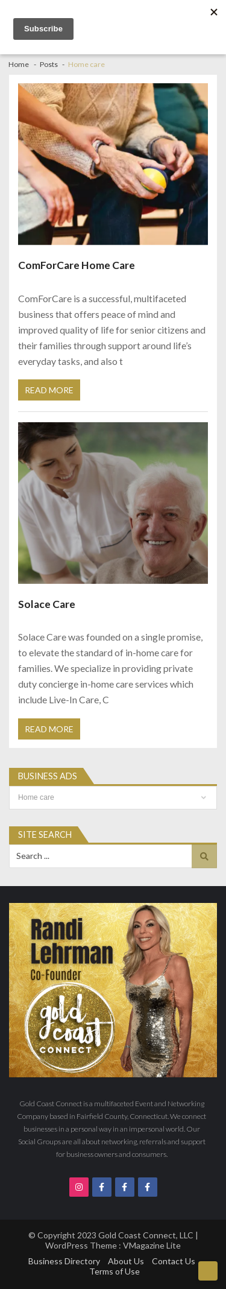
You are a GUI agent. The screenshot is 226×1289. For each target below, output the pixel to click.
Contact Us (173, 1261)
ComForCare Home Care (76, 265)
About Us (126, 1261)
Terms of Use (114, 1271)
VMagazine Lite (152, 1245)
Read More (49, 390)
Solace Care (46, 604)
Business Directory (64, 1261)
